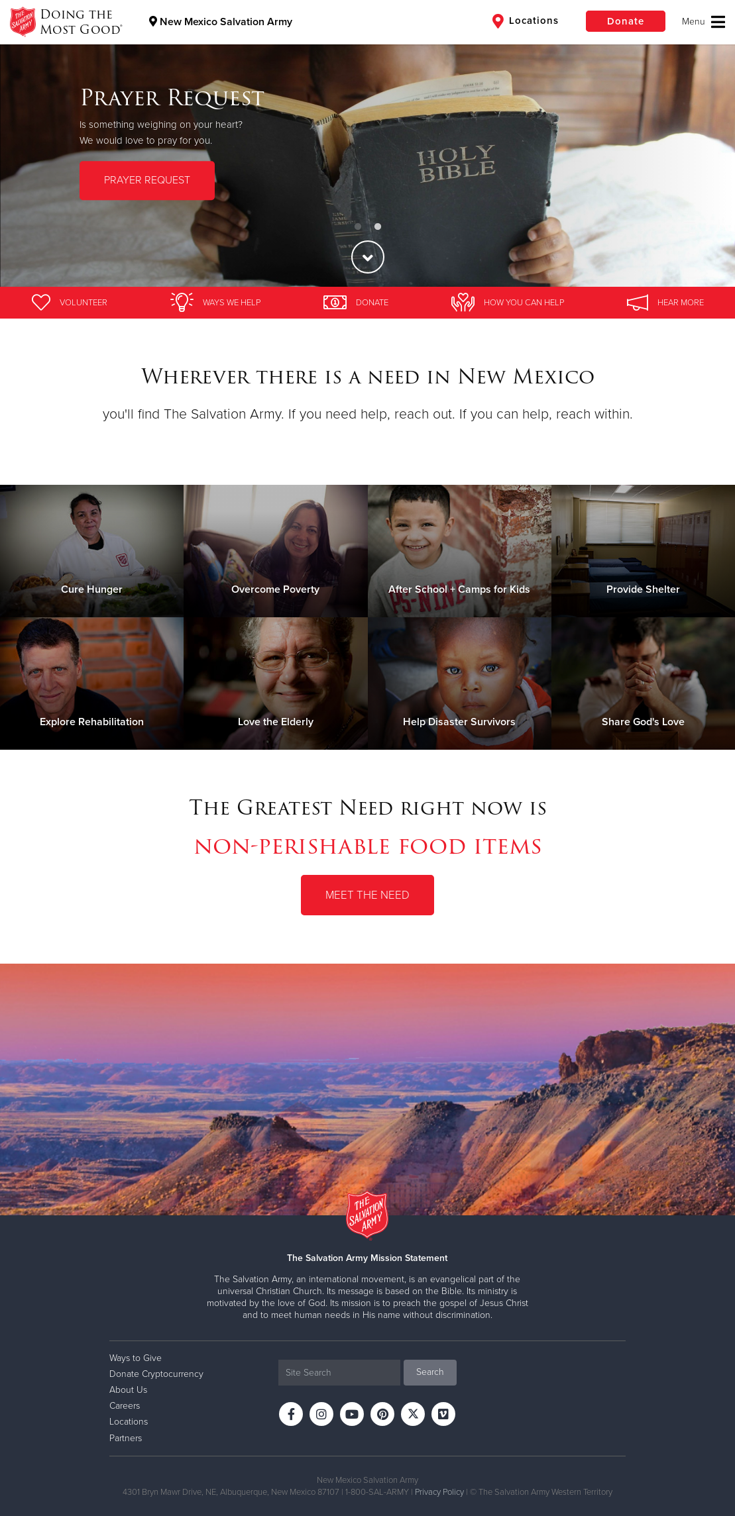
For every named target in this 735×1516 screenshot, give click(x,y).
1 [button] (358, 227)
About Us (128, 1389)
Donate (625, 21)
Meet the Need (367, 895)
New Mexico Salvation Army (220, 21)
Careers (124, 1405)
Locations (525, 21)
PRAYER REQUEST (147, 180)
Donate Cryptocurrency (156, 1374)
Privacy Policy (439, 1492)
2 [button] (377, 227)
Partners (125, 1438)
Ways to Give (135, 1358)
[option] (367, 143)
